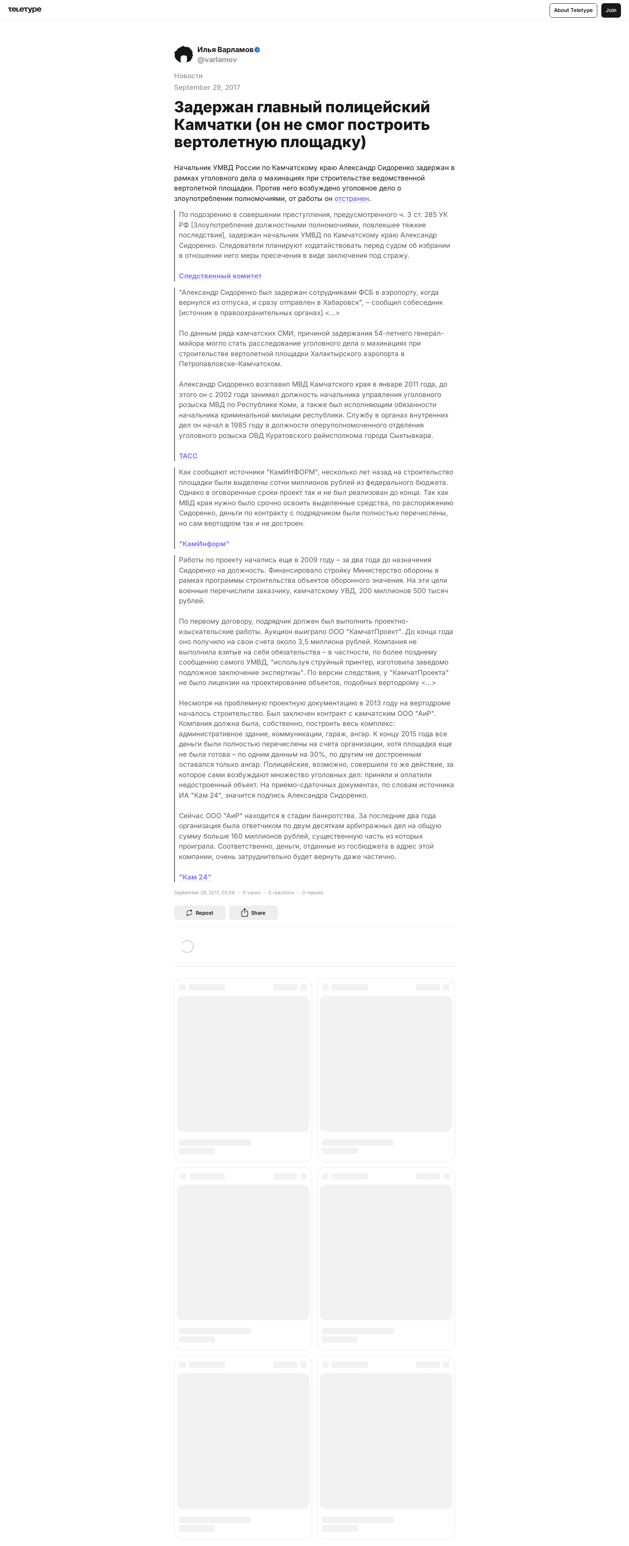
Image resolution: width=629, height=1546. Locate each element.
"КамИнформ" (204, 544)
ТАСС (188, 456)
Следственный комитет (220, 276)
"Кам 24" (195, 877)
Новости (188, 76)
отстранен (352, 199)
